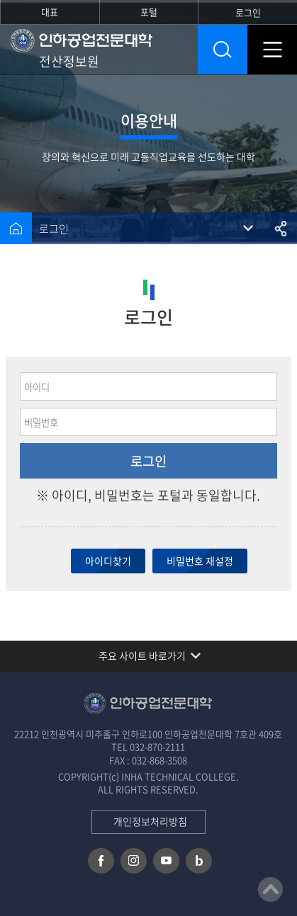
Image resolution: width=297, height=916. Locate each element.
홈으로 (16, 228)
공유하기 (281, 228)
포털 (148, 11)
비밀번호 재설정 (200, 561)
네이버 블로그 (199, 861)
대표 (49, 11)
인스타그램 (134, 861)
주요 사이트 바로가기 (142, 655)
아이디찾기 (108, 561)
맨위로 (270, 889)
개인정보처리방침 (150, 821)
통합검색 (222, 49)
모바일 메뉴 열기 (272, 49)
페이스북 (101, 861)
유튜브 (166, 861)
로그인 (54, 228)
